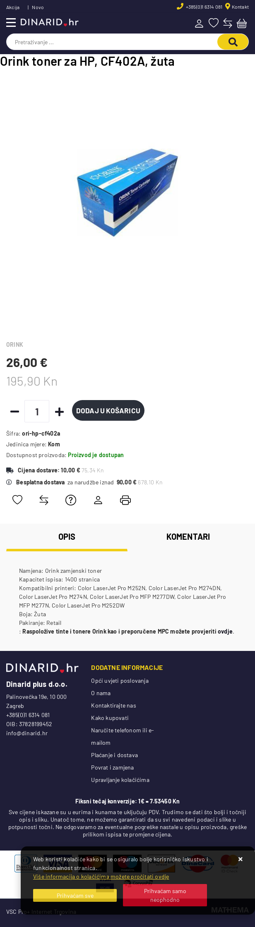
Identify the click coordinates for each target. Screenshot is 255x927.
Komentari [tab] (188, 536)
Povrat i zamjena (112, 767)
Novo (38, 7)
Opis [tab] (67, 536)
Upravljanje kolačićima (120, 779)
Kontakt (240, 7)
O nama (101, 692)
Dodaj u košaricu (109, 410)
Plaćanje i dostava (114, 754)
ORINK (14, 344)
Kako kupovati (110, 717)
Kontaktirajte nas (113, 705)
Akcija (12, 7)
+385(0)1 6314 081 (204, 7)
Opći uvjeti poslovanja (119, 680)
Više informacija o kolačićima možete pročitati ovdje (101, 876)
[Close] (75, 895)
